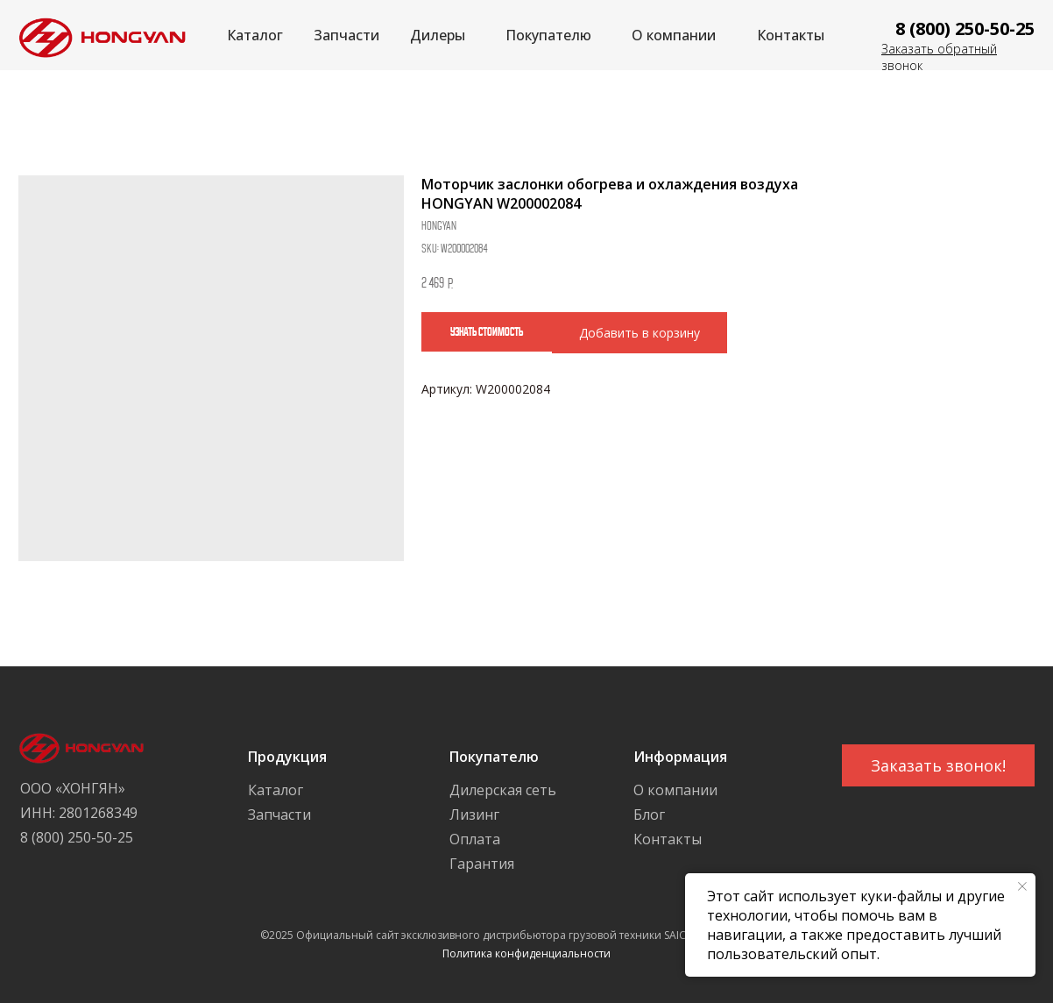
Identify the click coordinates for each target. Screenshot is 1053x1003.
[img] (98, 35)
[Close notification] (1022, 886)
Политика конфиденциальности (526, 953)
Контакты (790, 35)
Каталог (255, 35)
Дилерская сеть (502, 790)
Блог (649, 814)
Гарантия (481, 863)
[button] (938, 765)
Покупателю (548, 35)
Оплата (474, 839)
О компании (674, 35)
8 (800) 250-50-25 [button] (965, 28)
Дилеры (437, 35)
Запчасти (346, 35)
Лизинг (474, 814)
